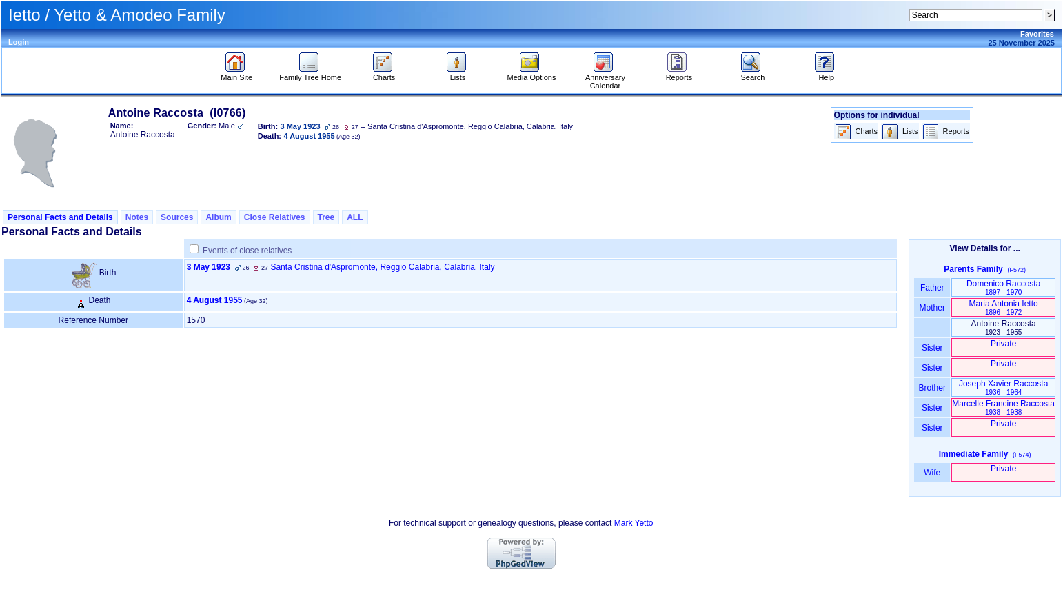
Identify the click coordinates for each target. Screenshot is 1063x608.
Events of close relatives (247, 250)
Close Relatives (274, 217)
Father (932, 288)
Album (218, 217)
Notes (136, 217)
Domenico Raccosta (1003, 287)
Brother (932, 388)
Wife (932, 473)
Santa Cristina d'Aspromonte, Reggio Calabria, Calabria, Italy (382, 267)
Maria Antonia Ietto (1003, 307)
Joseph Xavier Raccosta (1003, 387)
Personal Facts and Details (60, 217)
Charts (384, 73)
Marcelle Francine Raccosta (1003, 407)
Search (752, 73)
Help (826, 73)
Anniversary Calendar (605, 78)
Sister (932, 348)
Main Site (236, 73)
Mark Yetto (634, 523)
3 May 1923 (208, 267)
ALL (355, 217)
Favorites (1037, 34)
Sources (177, 217)
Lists (458, 73)
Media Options (531, 73)
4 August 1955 (215, 300)
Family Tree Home (310, 73)
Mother (932, 308)
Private (1003, 347)
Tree (326, 217)
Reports (679, 73)
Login (18, 42)
